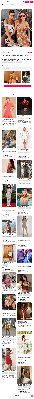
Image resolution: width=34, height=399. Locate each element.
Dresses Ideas (12, 62)
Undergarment (30, 180)
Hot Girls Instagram (21, 208)
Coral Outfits (7, 127)
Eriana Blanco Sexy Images (9, 181)
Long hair (4, 313)
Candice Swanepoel (28, 266)
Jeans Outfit (14, 151)
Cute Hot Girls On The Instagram (10, 241)
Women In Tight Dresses (24, 246)
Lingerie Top (11, 290)
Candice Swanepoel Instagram (25, 271)
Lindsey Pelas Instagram (24, 213)
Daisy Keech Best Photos (8, 156)
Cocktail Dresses (5, 62)
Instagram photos (21, 266)
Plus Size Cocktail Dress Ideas (24, 157)
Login (27, 1)
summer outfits (20, 357)
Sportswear (25, 386)
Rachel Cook (9, 51)
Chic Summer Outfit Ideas (24, 363)
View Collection (17, 86)
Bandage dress (27, 240)
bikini (4, 236)
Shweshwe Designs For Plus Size (10, 346)
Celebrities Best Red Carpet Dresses (9, 216)
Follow (30, 52)
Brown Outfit (11, 176)
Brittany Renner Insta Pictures (25, 392)
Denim (4, 151)
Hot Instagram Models (29, 208)
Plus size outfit (20, 152)
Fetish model (25, 295)
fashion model (11, 121)
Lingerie (19, 180)
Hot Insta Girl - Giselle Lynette (25, 125)
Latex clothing (27, 118)
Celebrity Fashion (11, 210)
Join (31, 1)
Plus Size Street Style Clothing (9, 270)
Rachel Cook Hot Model (9, 83)
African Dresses (12, 339)
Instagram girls (8, 151)
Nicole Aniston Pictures (24, 186)
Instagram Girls (19, 62)
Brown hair (20, 295)
